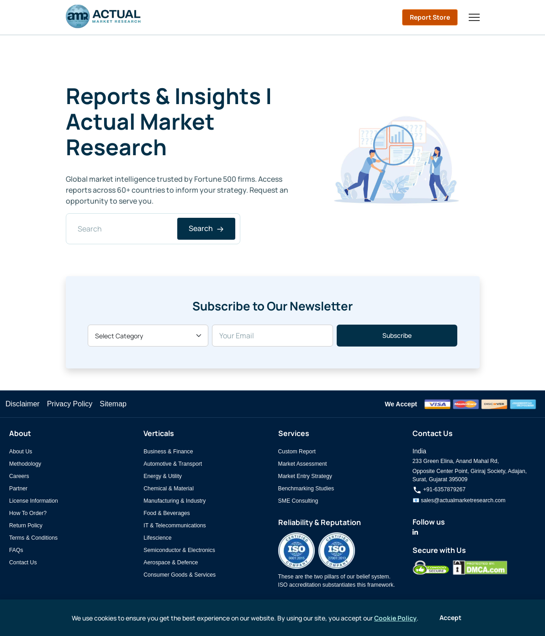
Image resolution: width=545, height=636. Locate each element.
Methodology (25, 464)
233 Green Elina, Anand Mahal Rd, (456, 461)
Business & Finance (168, 451)
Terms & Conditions (33, 538)
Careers (19, 476)
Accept (450, 617)
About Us (20, 451)
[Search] (153, 229)
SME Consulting (298, 501)
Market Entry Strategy (305, 476)
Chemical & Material (168, 488)
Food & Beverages (166, 513)
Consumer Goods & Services (179, 575)
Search (206, 228)
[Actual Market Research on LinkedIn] (415, 532)
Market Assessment (302, 464)
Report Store (430, 17)
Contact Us (23, 562)
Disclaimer (22, 404)
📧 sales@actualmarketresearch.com (459, 500)
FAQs (16, 550)
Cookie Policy (395, 618)
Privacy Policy (70, 404)
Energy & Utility (162, 476)
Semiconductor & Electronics (179, 550)
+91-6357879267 (439, 489)
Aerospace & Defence (170, 562)
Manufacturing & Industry (174, 501)
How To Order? (28, 513)
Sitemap (113, 404)
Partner (18, 488)
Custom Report (297, 451)
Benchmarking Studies (306, 488)
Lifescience (157, 538)
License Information (33, 501)
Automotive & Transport (172, 464)
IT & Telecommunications (174, 525)
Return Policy (25, 525)
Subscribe (397, 335)
